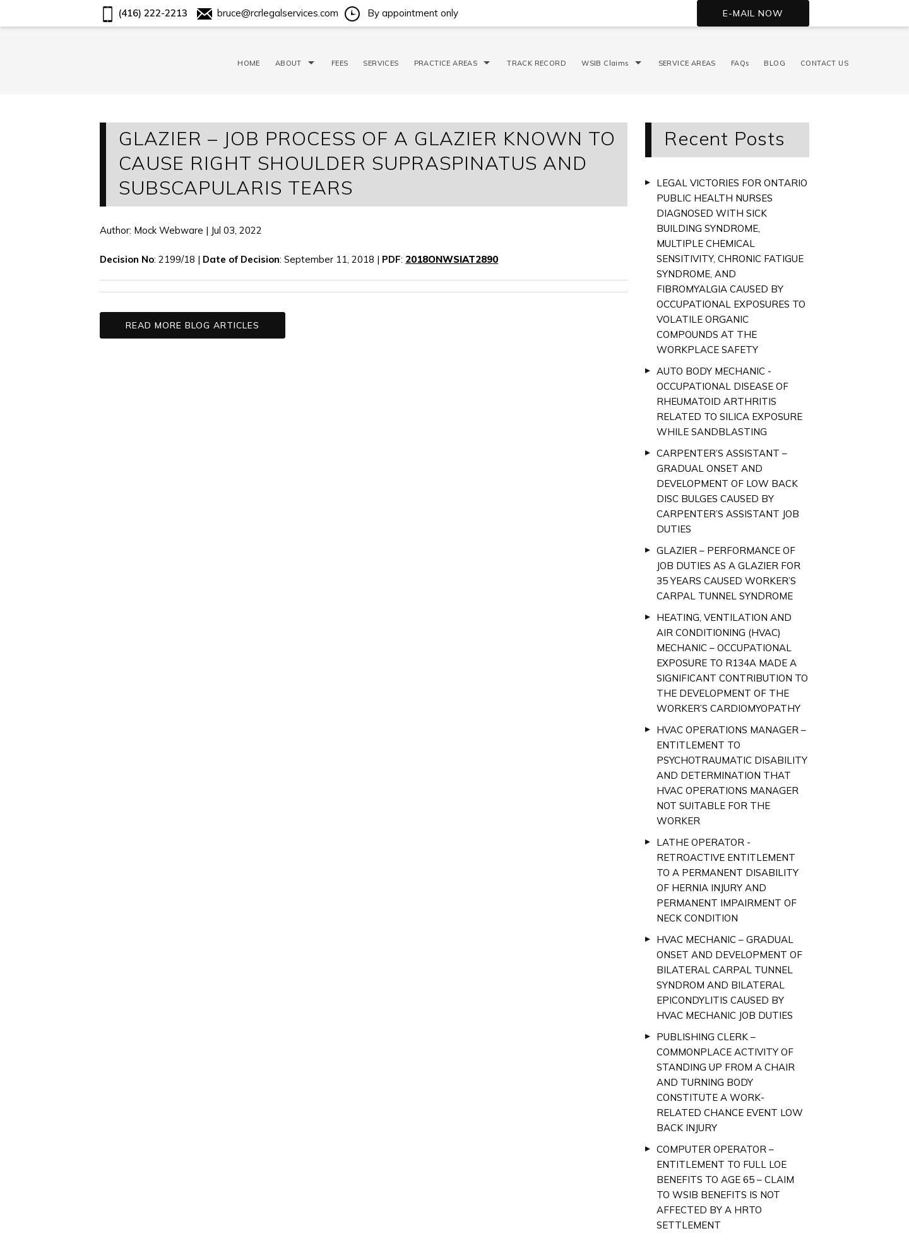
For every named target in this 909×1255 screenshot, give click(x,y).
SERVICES (380, 63)
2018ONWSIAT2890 (451, 259)
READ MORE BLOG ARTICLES (192, 325)
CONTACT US (824, 63)
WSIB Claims (604, 63)
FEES (339, 63)
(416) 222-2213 (143, 13)
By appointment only (401, 13)
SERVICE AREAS (687, 63)
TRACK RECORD (536, 63)
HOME (248, 63)
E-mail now (753, 13)
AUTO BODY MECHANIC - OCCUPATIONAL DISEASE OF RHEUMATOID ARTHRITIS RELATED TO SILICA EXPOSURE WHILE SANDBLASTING (729, 401)
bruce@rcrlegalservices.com (267, 13)
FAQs (740, 63)
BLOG (774, 63)
